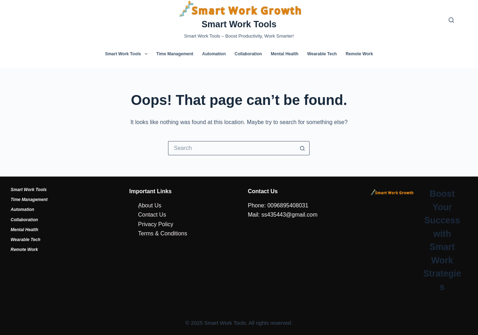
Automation (214, 53)
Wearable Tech (322, 53)
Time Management (174, 53)
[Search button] (302, 148)
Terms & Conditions (162, 233)
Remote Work (359, 53)
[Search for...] (231, 148)
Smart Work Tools (239, 24)
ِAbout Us (149, 205)
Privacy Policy (155, 224)
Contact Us (152, 215)
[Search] (451, 20)
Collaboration (248, 53)
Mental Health (284, 53)
